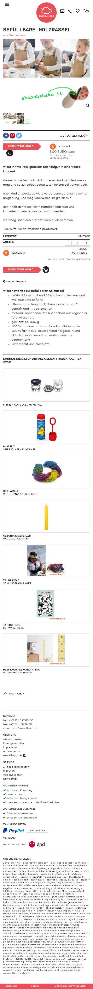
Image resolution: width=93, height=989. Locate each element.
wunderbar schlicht (46, 653)
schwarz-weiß (46, 609)
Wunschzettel (73, 136)
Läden (35, 986)
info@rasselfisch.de (24, 728)
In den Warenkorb (20, 146)
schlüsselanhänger (46, 564)
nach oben (16, 694)
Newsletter (10, 779)
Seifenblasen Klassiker (46, 430)
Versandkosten (59, 158)
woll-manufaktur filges (46, 475)
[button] (6, 136)
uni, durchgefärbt (46, 520)
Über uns (11, 986)
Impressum (10, 747)
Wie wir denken (13, 739)
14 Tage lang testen (16, 767)
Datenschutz (11, 751)
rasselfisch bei (14, 755)
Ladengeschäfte (13, 743)
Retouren (9, 770)
